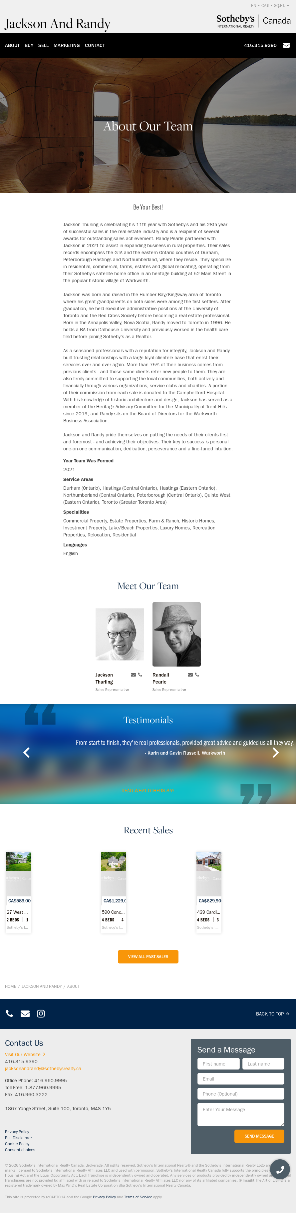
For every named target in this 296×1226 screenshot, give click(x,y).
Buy (29, 45)
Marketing (67, 45)
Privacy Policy (17, 1131)
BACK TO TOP (273, 1014)
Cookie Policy (17, 1143)
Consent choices (20, 1149)
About (12, 45)
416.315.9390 (260, 45)
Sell (43, 45)
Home (10, 986)
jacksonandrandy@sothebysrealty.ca (43, 1069)
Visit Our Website (26, 1055)
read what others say (148, 791)
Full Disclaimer (18, 1137)
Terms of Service (138, 1197)
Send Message (259, 1136)
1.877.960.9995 (43, 1088)
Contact (95, 45)
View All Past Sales (148, 956)
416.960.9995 (50, 1081)
